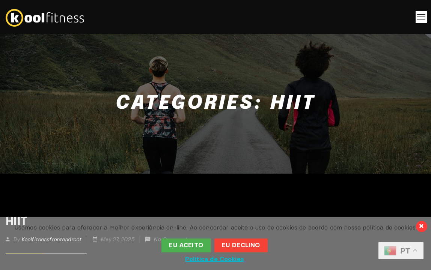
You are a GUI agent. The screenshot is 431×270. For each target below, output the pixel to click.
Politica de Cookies (214, 259)
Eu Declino (241, 245)
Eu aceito (186, 245)
